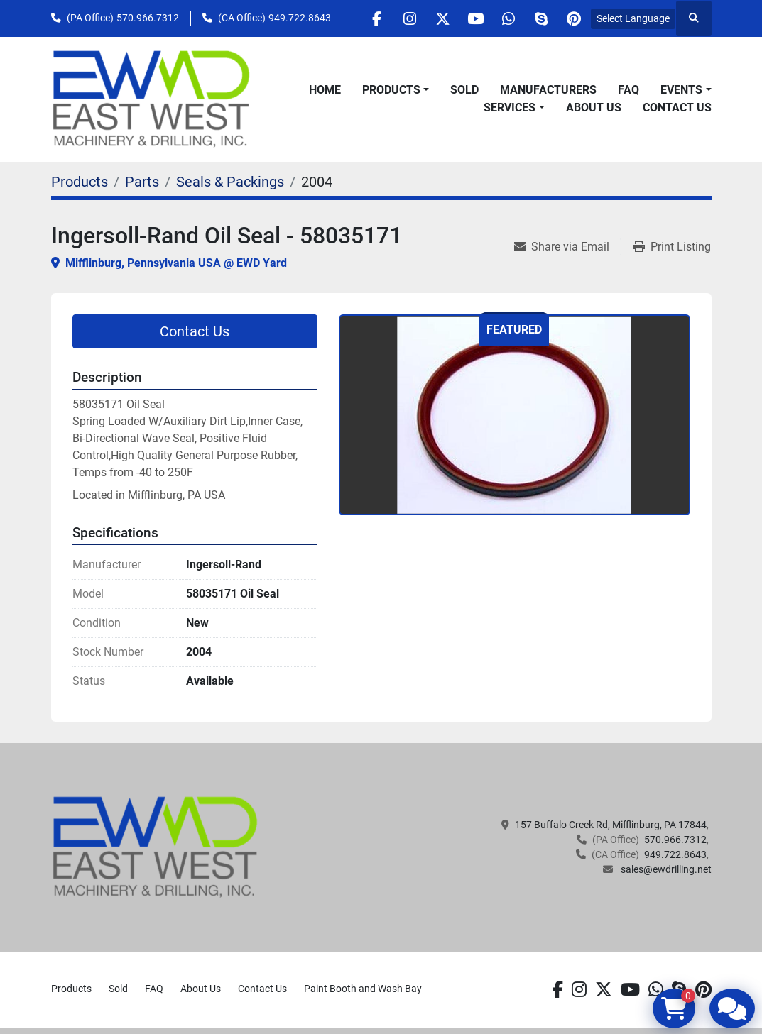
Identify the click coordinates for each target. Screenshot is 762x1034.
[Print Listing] (672, 247)
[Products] (79, 181)
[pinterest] (572, 18)
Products (391, 90)
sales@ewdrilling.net (665, 869)
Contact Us (677, 107)
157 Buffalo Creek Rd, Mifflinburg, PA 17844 (611, 824)
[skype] (536, 18)
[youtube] (463, 18)
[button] (395, 90)
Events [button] (681, 90)
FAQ (628, 90)
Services (509, 107)
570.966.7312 (147, 17)
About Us (593, 107)
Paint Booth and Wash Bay (363, 988)
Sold (464, 90)
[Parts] (142, 181)
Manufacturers (548, 90)
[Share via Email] (567, 247)
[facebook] (355, 18)
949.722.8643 (299, 17)
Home (325, 90)
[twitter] (427, 18)
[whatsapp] (500, 18)
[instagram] (391, 18)
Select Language (633, 18)
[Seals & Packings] (230, 181)
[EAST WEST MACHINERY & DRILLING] (156, 846)
